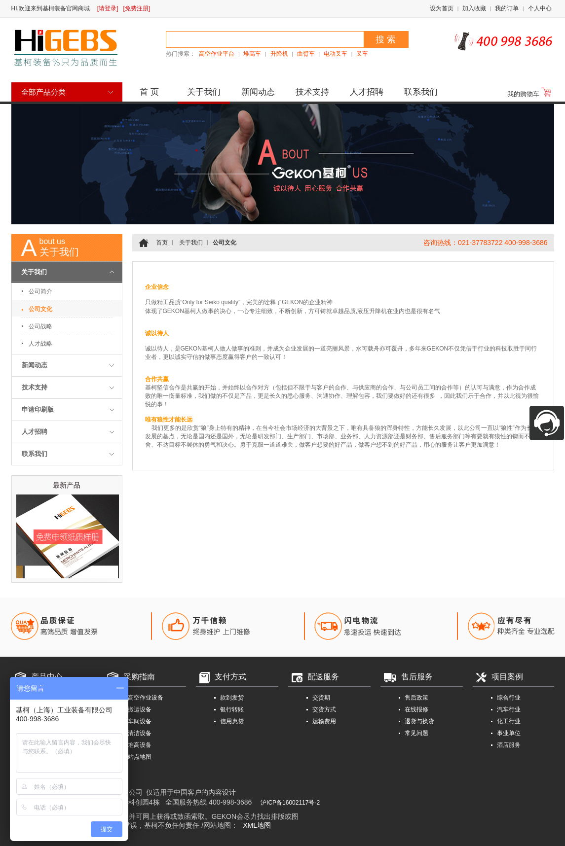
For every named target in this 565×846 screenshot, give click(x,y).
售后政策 (416, 697)
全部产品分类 (43, 92)
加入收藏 (474, 8)
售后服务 (417, 676)
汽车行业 (509, 709)
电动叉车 (335, 53)
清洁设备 (139, 733)
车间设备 (139, 721)
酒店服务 (509, 744)
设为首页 (441, 8)
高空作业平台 (216, 53)
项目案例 (507, 676)
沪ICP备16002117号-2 (290, 802)
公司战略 (40, 326)
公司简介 (40, 291)
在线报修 (416, 709)
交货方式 (324, 709)
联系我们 (421, 92)
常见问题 (416, 733)
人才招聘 (366, 92)
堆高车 (252, 53)
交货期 (321, 697)
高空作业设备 (145, 697)
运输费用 (324, 721)
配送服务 (323, 676)
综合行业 (509, 697)
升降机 (279, 53)
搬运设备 (139, 709)
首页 (162, 242)
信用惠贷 (232, 721)
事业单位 (509, 733)
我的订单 (507, 8)
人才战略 (40, 343)
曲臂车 (306, 53)
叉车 (362, 53)
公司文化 (40, 309)
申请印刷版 (38, 409)
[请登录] (107, 8)
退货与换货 (419, 721)
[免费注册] (137, 8)
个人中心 (540, 8)
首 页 (149, 92)
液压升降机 (372, 311)
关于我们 (204, 92)
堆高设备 (139, 744)
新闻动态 (258, 92)
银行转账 (232, 709)
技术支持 (312, 92)
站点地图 (139, 756)
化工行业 (509, 721)
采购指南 (139, 676)
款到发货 (232, 697)
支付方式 (230, 676)
